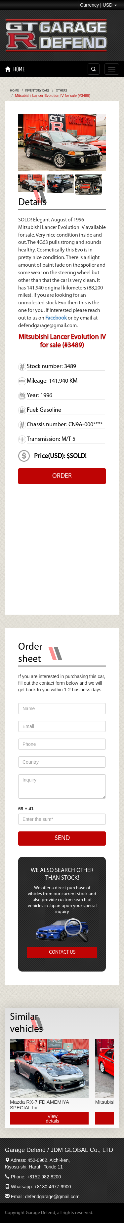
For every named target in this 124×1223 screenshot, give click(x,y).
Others (61, 91)
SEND (62, 838)
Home (14, 91)
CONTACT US (62, 952)
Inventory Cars (37, 91)
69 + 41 (26, 808)
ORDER (62, 476)
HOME (15, 69)
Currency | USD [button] (98, 5)
